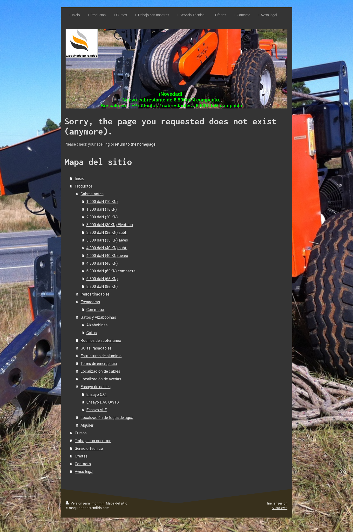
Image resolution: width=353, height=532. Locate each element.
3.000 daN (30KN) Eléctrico (109, 224)
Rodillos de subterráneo (101, 340)
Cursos (81, 432)
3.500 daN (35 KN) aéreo (107, 239)
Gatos (91, 332)
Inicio (79, 178)
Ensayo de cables (95, 386)
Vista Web (279, 507)
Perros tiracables (95, 293)
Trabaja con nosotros (93, 440)
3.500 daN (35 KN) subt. (106, 232)
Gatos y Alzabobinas (98, 317)
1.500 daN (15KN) (101, 209)
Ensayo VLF (96, 409)
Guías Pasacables (96, 347)
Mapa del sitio (116, 503)
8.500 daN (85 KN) (102, 286)
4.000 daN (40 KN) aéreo (107, 255)
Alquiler (87, 425)
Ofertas (81, 455)
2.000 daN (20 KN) (102, 216)
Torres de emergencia (99, 363)
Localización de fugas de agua (107, 417)
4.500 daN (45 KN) (102, 263)
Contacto (83, 463)
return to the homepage (135, 144)
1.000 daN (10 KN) (102, 201)
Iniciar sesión (277, 503)
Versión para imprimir (85, 503)
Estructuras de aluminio (101, 355)
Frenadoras (90, 301)
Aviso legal (84, 471)
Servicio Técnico (89, 448)
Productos (84, 186)
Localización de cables (100, 371)
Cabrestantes (92, 193)
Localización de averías (101, 378)
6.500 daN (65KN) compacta (111, 270)
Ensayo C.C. (96, 394)
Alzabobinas (97, 324)
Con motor (95, 309)
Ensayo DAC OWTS (102, 401)
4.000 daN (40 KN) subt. (106, 247)
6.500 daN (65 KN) (102, 278)
